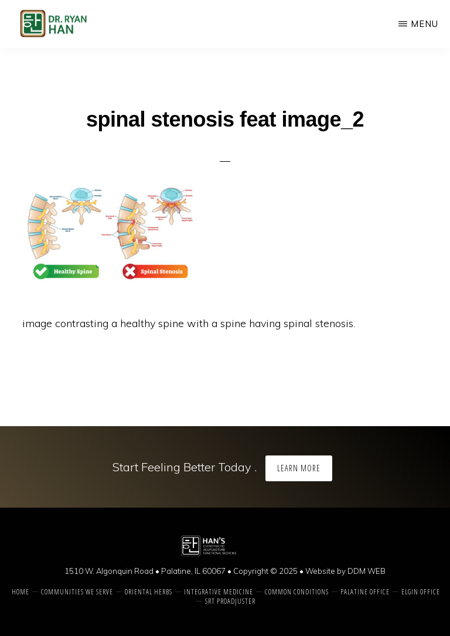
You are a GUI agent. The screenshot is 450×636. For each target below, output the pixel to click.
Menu (424, 23)
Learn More (299, 468)
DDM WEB (366, 571)
